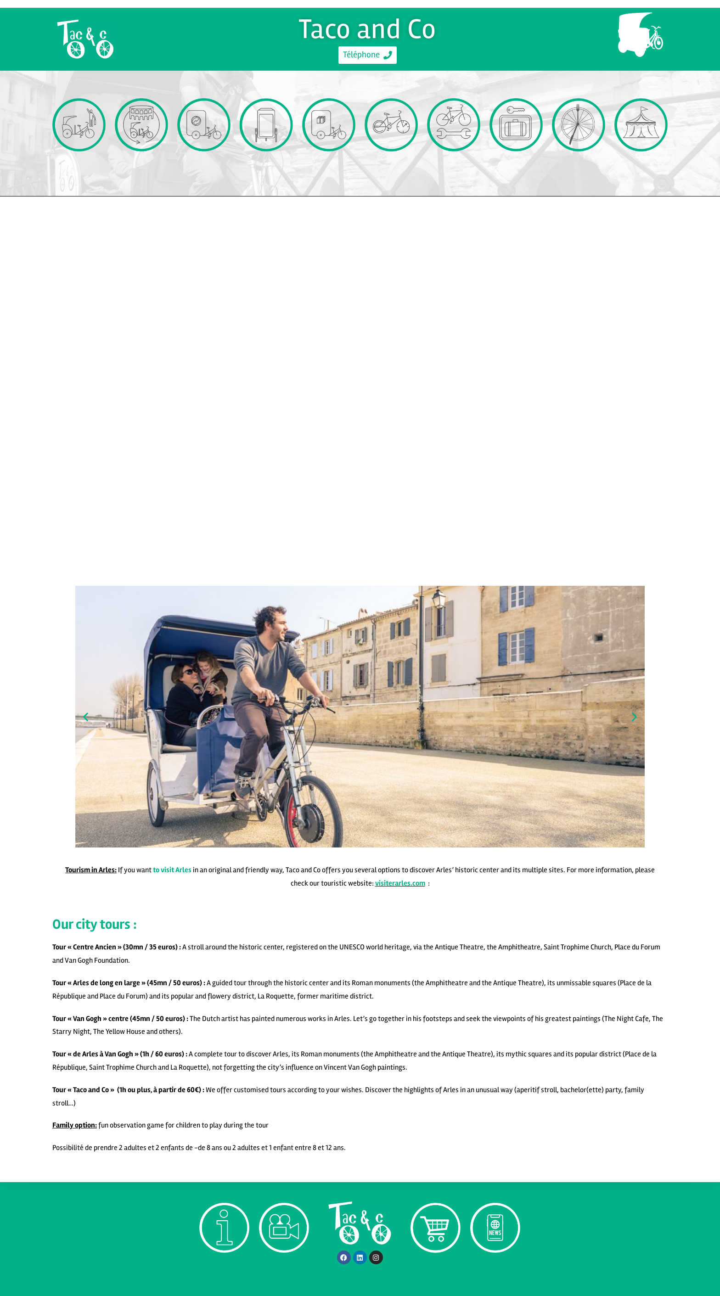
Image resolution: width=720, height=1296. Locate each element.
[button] (85, 716)
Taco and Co (367, 28)
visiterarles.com (400, 883)
